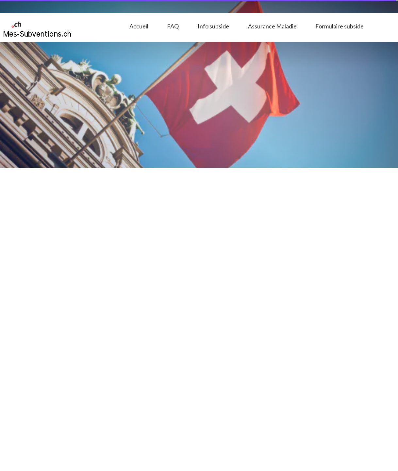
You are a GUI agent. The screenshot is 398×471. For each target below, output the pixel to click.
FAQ (173, 26)
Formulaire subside (339, 26)
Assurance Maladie (272, 26)
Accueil (138, 26)
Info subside (213, 26)
